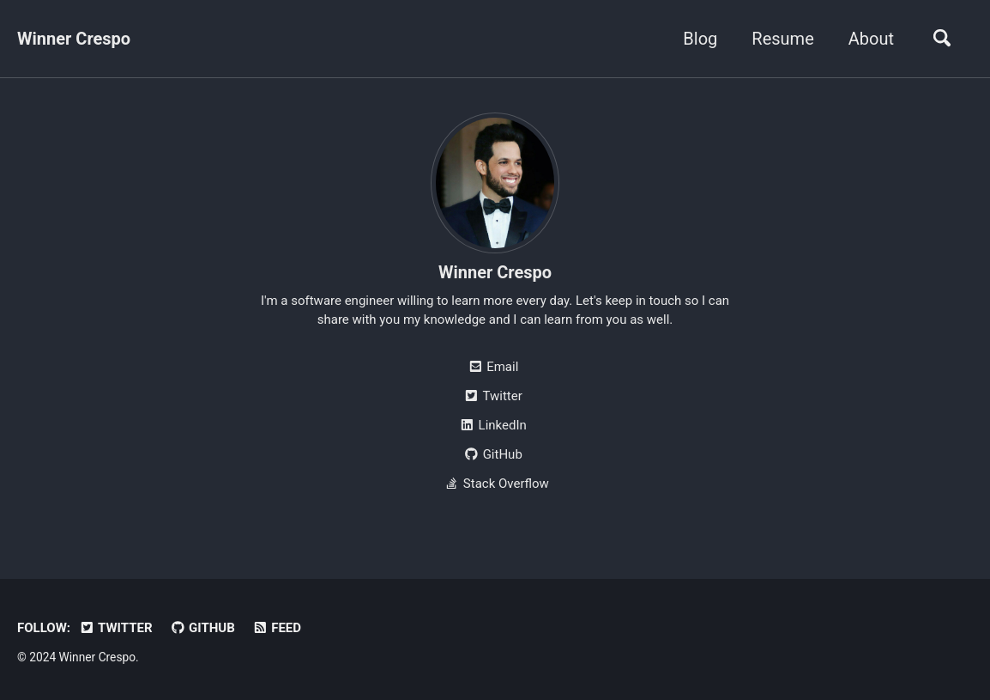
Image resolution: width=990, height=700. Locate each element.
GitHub (492, 454)
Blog (700, 38)
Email (493, 366)
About (871, 38)
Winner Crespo (73, 38)
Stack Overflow (495, 483)
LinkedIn (493, 425)
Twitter (492, 396)
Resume (782, 38)
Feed (276, 628)
